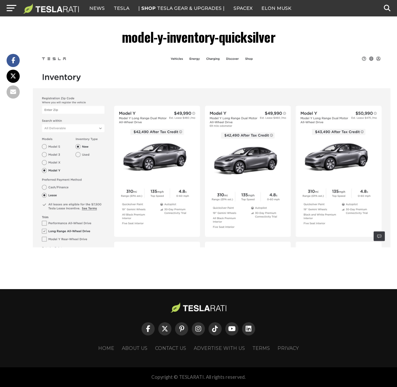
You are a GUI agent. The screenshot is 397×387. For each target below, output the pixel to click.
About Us (134, 348)
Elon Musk (276, 8)
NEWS (97, 8)
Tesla (121, 8)
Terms (261, 348)
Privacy (288, 348)
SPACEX (243, 8)
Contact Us (170, 348)
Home (106, 348)
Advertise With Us (219, 348)
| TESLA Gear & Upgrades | (181, 8)
